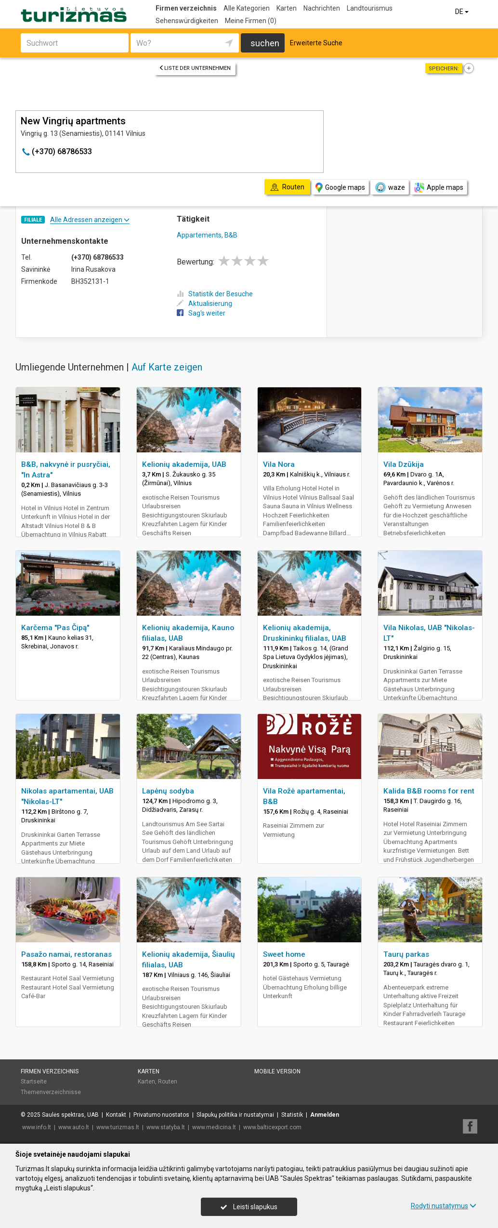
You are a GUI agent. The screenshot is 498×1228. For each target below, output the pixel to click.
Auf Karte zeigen (166, 367)
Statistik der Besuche (215, 294)
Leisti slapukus (249, 1207)
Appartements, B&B (207, 235)
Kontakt (116, 1114)
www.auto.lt (73, 1127)
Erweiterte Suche (316, 43)
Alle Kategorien (246, 8)
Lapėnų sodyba (168, 791)
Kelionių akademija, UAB (184, 464)
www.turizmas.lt (117, 1127)
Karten (286, 8)
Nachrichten (321, 8)
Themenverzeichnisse (51, 1092)
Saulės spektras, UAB (70, 1114)
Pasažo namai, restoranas (66, 954)
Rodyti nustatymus (443, 1206)
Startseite (34, 1081)
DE (462, 11)
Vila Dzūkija (403, 464)
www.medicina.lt (214, 1127)
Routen (167, 1081)
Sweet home (284, 954)
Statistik (292, 1114)
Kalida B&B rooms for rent (428, 791)
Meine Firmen (250, 21)
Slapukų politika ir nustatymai (235, 1114)
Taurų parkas (406, 954)
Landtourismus (370, 8)
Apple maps (438, 188)
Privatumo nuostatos (161, 1114)
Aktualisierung (204, 303)
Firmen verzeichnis (186, 8)
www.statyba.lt (165, 1127)
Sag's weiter (201, 313)
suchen (264, 43)
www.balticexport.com (272, 1127)
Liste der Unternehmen (195, 68)
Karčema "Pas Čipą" (55, 627)
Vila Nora (279, 464)
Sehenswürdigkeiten (187, 21)
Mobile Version (277, 1071)
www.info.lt (36, 1127)
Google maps (340, 188)
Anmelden (324, 1114)
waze (389, 187)
